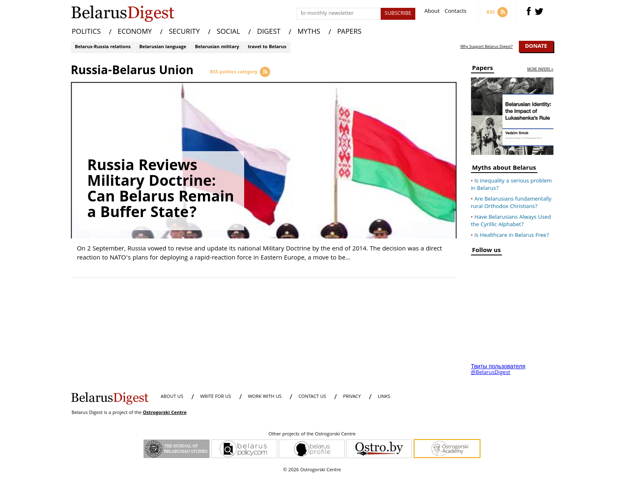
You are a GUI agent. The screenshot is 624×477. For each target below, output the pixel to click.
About (432, 12)
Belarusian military (217, 47)
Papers (482, 69)
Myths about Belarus (504, 169)
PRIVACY (352, 397)
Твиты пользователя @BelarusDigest (498, 369)
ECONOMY (135, 32)
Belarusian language (162, 47)
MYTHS (308, 32)
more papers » (540, 70)
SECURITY (184, 32)
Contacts (455, 12)
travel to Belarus (267, 47)
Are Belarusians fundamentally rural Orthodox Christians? (511, 203)
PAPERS (349, 32)
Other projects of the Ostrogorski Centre (312, 434)
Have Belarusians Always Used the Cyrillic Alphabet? (511, 221)
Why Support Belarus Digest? (486, 47)
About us (172, 397)
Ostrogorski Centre (164, 413)
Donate (536, 46)
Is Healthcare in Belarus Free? (511, 235)
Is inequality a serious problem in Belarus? (511, 185)
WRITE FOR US (215, 397)
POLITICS (86, 32)
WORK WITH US (264, 397)
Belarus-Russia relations (103, 47)
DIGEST (268, 32)
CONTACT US (312, 397)
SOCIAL (228, 32)
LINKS (384, 397)
